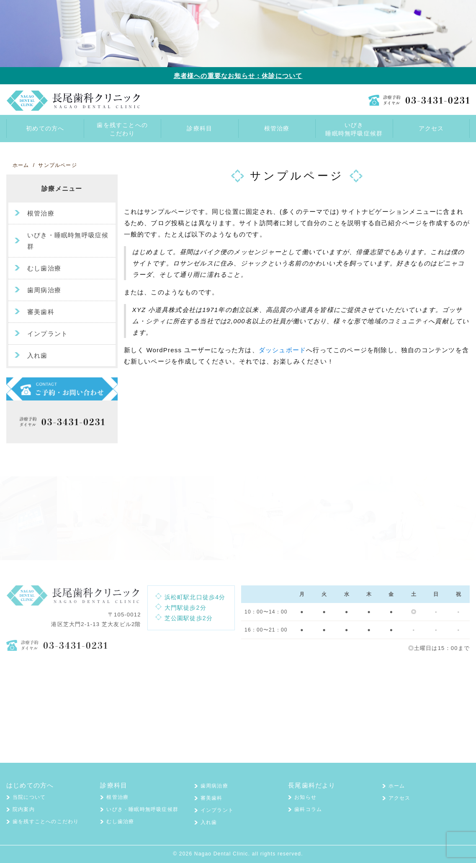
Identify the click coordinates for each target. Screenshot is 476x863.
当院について (29, 797)
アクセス (400, 798)
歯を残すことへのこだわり (122, 129)
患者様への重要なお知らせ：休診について (238, 75)
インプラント (47, 333)
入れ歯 (37, 355)
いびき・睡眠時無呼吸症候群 (67, 240)
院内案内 (24, 809)
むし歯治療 (44, 268)
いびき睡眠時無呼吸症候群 (354, 129)
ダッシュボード (282, 350)
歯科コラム (308, 809)
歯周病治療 (44, 290)
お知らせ (305, 797)
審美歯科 (40, 311)
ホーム (397, 786)
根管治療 (40, 213)
